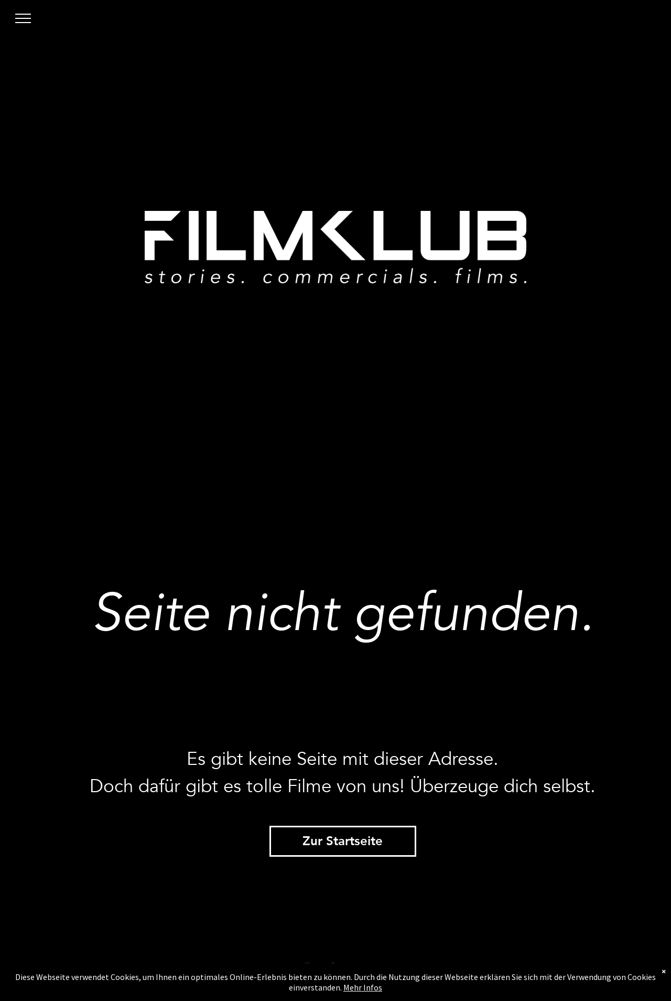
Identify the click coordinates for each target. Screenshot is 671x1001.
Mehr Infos (362, 987)
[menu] (23, 18)
